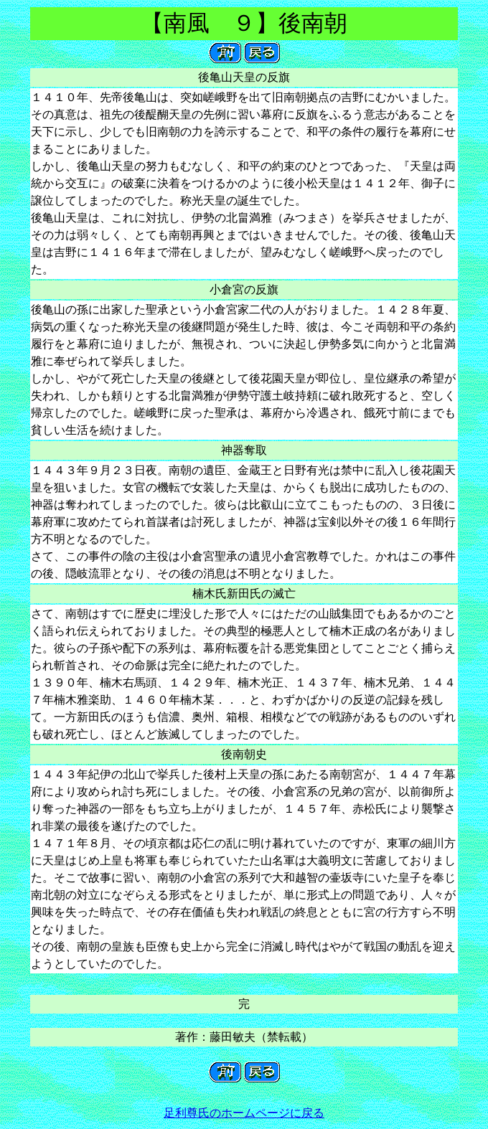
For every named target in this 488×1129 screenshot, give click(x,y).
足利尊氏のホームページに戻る (244, 1113)
